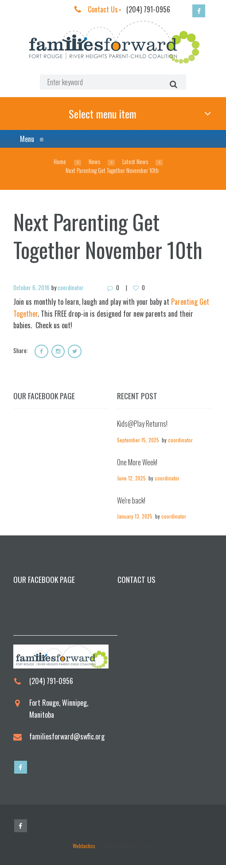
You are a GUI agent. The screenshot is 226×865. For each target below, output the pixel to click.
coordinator (71, 287)
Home (60, 162)
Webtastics (84, 846)
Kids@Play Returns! (142, 424)
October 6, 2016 (31, 287)
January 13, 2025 (134, 516)
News (94, 162)
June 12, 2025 (131, 478)
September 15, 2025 (138, 440)
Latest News (135, 162)
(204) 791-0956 (148, 9)
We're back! (131, 500)
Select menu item (102, 114)
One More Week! (137, 462)
